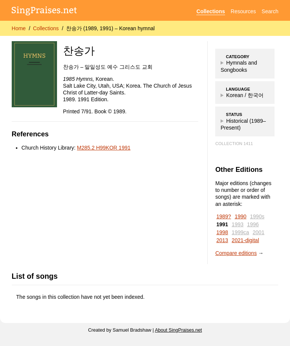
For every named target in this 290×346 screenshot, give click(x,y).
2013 (222, 240)
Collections (210, 11)
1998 (222, 232)
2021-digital (245, 240)
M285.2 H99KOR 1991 (104, 148)
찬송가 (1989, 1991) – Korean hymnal (110, 28)
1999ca (240, 232)
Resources (243, 11)
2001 (258, 232)
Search (270, 11)
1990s (257, 216)
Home (19, 28)
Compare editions (236, 253)
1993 (238, 224)
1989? (223, 216)
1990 (240, 216)
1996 (253, 224)
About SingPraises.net (178, 330)
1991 (222, 224)
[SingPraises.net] (44, 11)
